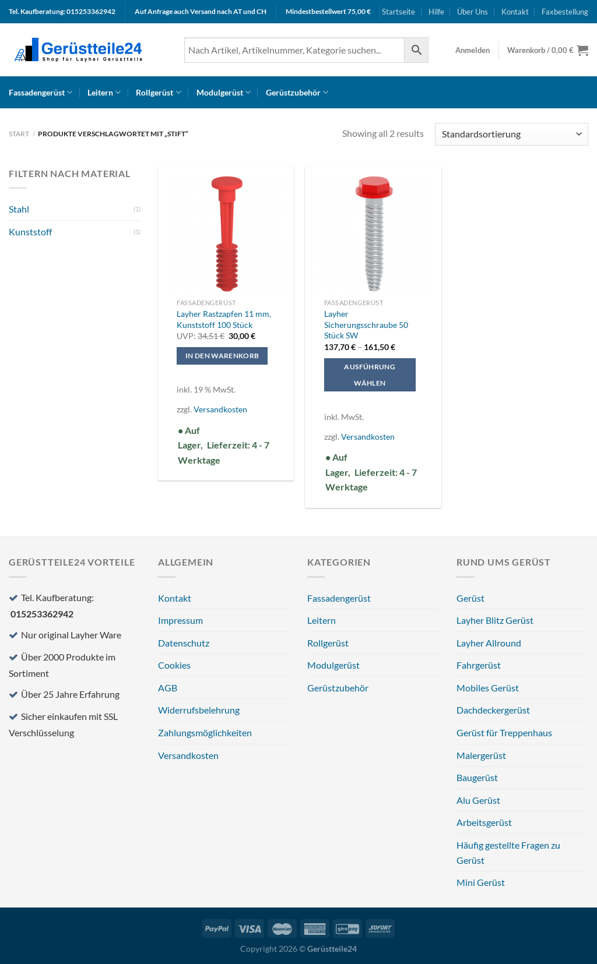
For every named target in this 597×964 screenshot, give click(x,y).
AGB (167, 687)
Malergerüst (481, 755)
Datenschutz (183, 642)
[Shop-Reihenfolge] (511, 134)
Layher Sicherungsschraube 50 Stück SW (366, 324)
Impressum (180, 620)
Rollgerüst (158, 92)
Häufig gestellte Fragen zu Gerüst (508, 852)
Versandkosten (220, 409)
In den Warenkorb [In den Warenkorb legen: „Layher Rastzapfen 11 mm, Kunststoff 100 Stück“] (222, 355)
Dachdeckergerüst (493, 709)
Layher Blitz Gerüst (494, 620)
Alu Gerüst (478, 800)
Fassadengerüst (40, 92)
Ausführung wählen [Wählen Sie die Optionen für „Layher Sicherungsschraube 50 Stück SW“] (369, 375)
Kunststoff (30, 231)
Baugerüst (477, 777)
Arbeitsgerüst (484, 822)
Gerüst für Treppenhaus (504, 732)
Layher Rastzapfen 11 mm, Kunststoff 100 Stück (224, 319)
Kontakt (515, 11)
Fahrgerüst (478, 664)
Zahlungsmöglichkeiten (205, 732)
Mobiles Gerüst (487, 687)
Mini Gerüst (480, 882)
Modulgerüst (223, 92)
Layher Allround (488, 642)
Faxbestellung (565, 11)
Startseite (398, 11)
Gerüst (470, 597)
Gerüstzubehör (297, 92)
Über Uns (472, 11)
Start (19, 133)
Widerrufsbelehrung (199, 709)
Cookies (174, 664)
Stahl (19, 208)
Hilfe (436, 11)
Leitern (104, 92)
